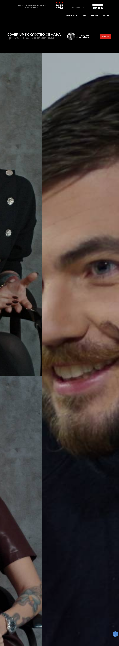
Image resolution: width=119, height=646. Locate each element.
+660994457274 (78, 6)
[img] (71, 36)
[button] (105, 36)
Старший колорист (83, 35)
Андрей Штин (83, 37)
